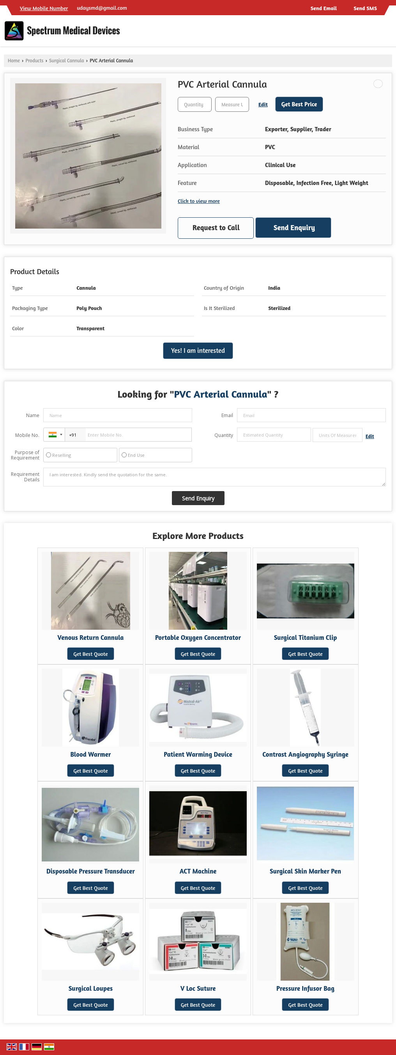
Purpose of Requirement (25, 455)
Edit (263, 104)
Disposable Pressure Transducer (90, 871)
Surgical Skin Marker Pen (305, 871)
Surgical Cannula (66, 60)
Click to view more (199, 200)
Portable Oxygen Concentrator (198, 637)
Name (32, 415)
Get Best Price (299, 104)
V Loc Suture (198, 988)
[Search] (387, 33)
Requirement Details (25, 477)
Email (227, 415)
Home (14, 60)
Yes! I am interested (198, 350)
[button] (44, 8)
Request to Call (216, 227)
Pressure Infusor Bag (305, 988)
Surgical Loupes (91, 988)
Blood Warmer (90, 754)
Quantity (223, 435)
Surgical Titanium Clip (305, 637)
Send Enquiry (294, 227)
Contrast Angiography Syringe (305, 754)
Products (34, 60)
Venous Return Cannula (90, 637)
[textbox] (232, 104)
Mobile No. (27, 435)
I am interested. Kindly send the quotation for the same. (214, 477)
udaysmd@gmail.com (102, 7)
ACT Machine (198, 871)
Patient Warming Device (198, 754)
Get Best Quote (90, 653)
